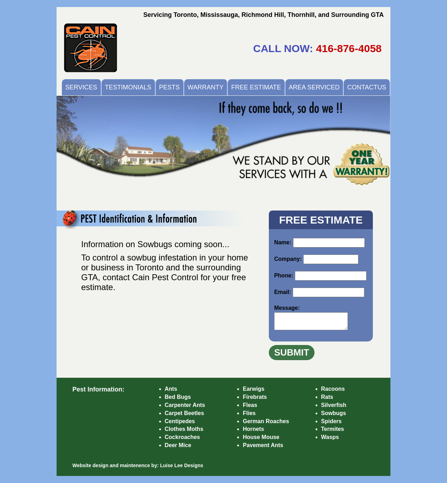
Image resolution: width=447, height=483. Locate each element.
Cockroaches (182, 437)
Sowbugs (333, 413)
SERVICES (81, 87)
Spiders (331, 421)
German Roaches (266, 421)
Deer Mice (178, 445)
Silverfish (333, 405)
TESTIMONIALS (128, 87)
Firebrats (255, 397)
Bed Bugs (178, 397)
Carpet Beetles (184, 413)
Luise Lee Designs (181, 465)
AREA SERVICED (314, 87)
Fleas (250, 405)
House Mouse (261, 437)
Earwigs (253, 389)
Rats (327, 397)
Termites (332, 429)
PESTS (169, 87)
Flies (249, 413)
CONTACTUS (366, 87)
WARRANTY (206, 87)
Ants (171, 389)
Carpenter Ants (185, 405)
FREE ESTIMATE (256, 87)
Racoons (333, 389)
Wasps (330, 437)
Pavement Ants (263, 445)
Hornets (253, 429)
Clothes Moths (184, 429)
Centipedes (180, 421)
